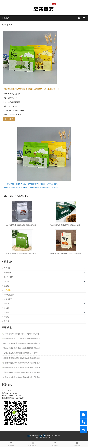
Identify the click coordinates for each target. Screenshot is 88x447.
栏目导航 (5, 18)
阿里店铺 (77, 444)
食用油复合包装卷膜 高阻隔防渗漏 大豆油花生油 (21, 353)
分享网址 (11, 444)
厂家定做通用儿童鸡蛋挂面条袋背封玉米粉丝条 (21, 334)
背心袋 (6, 317)
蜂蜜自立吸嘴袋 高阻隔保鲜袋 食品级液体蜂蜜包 (21, 343)
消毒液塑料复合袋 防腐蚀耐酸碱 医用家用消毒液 (21, 348)
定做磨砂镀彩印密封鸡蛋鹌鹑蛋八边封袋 (65, 253)
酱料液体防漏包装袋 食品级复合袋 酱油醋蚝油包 (21, 358)
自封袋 (6, 312)
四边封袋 (7, 273)
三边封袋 (7, 268)
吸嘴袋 (6, 304)
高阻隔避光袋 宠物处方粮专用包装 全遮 (65, 225)
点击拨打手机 (33, 444)
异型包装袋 (8, 299)
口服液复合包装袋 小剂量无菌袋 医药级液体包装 (21, 363)
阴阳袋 (6, 308)
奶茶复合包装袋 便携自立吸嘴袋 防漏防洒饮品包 (21, 377)
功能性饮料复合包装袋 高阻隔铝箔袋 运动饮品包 (21, 372)
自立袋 (6, 286)
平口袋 (6, 321)
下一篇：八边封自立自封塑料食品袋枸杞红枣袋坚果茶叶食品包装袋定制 (30, 188)
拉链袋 (6, 281)
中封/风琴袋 (8, 277)
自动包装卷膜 (9, 295)
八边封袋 (9, 119)
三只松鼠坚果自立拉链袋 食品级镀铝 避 (21, 225)
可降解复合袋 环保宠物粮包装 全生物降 (21, 253)
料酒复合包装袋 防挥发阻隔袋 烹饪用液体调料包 (21, 339)
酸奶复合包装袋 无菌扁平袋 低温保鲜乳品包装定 (21, 368)
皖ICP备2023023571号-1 (44, 438)
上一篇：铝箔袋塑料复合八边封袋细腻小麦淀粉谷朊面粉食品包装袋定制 (30, 184)
